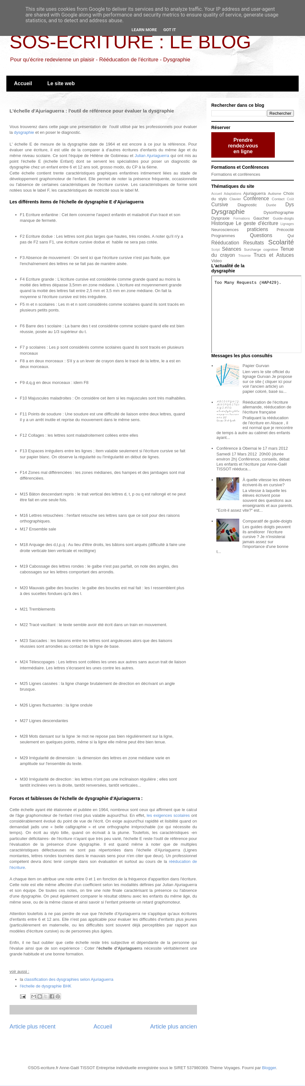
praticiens (257, 229)
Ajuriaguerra (254, 193)
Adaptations (232, 193)
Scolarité (281, 242)
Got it (169, 29)
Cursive (219, 204)
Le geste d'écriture (257, 223)
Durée (271, 205)
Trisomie (244, 255)
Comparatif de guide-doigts (267, 521)
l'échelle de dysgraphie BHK (45, 986)
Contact (278, 199)
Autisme (274, 193)
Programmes (223, 235)
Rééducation (225, 242)
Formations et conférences (235, 174)
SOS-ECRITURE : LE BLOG (130, 41)
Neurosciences (225, 229)
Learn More (144, 29)
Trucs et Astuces (274, 255)
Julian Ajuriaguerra (152, 155)
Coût (290, 199)
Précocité (285, 229)
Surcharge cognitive (261, 249)
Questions (261, 235)
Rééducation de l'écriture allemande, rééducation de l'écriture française (266, 407)
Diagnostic (247, 204)
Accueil (23, 83)
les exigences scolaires (168, 815)
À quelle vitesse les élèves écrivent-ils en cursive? (266, 482)
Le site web (61, 83)
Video (216, 260)
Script (215, 249)
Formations (241, 218)
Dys (289, 204)
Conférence (256, 198)
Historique (222, 223)
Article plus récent (33, 1026)
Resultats (253, 242)
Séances (231, 249)
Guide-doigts (283, 218)
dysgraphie (24, 132)
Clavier (235, 199)
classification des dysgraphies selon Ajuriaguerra (68, 979)
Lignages (287, 224)
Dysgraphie (228, 211)
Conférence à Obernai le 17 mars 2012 (252, 448)
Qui (291, 235)
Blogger (269, 1067)
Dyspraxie (220, 218)
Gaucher (261, 218)
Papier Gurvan (255, 365)
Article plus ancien (173, 1026)
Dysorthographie (279, 212)
